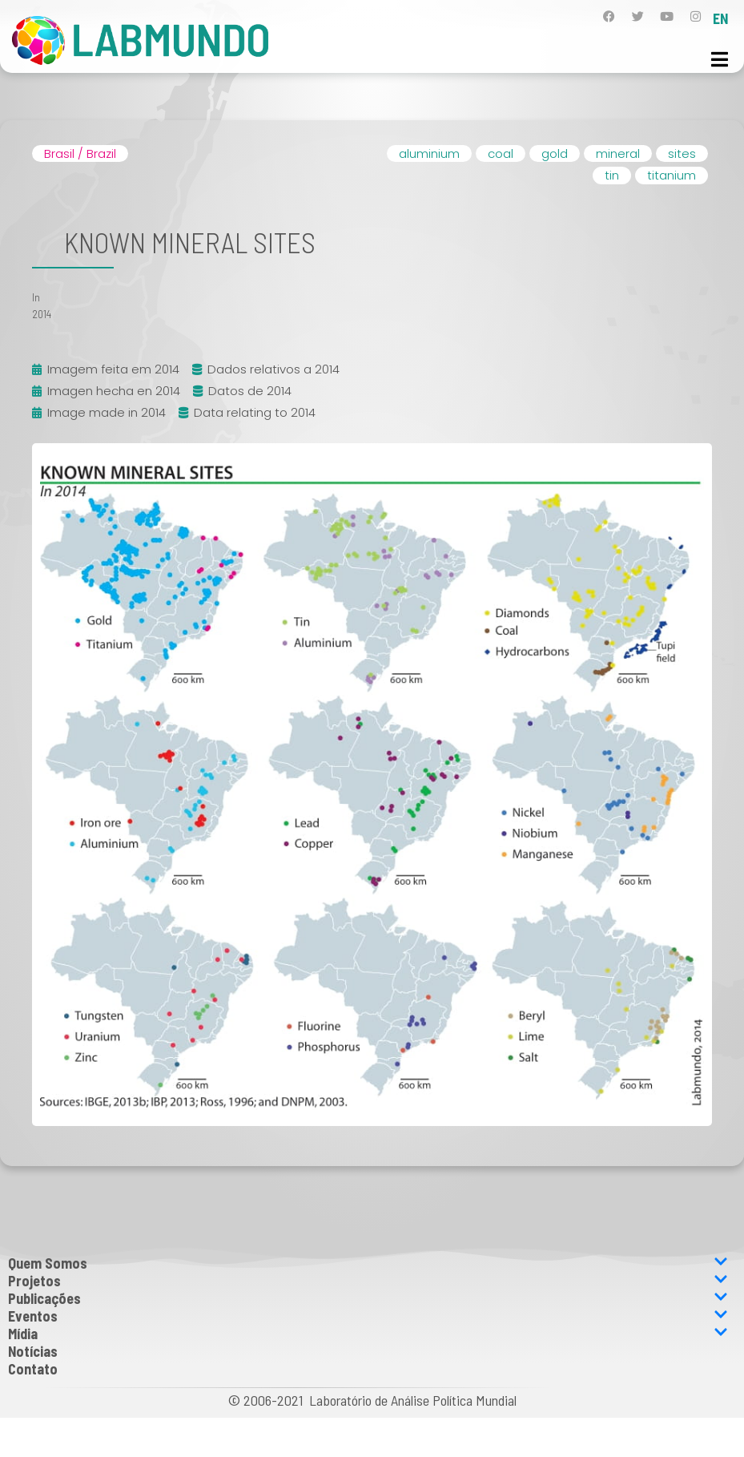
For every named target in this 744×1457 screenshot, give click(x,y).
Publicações (368, 1298)
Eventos (368, 1316)
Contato (33, 1369)
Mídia (368, 1333)
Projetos (368, 1281)
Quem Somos (368, 1263)
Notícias (33, 1351)
